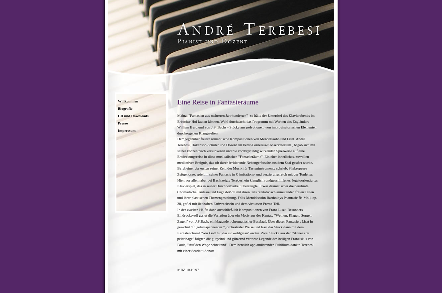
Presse (123, 123)
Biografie (125, 108)
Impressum (127, 130)
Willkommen (128, 101)
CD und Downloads (133, 116)
